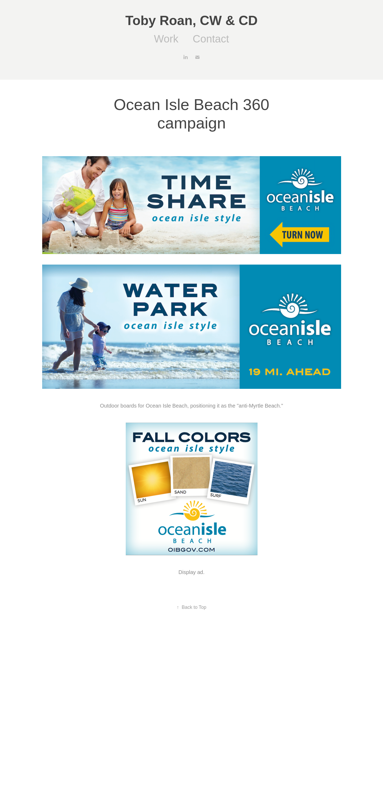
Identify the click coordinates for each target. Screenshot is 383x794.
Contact (211, 39)
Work (166, 39)
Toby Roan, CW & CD (191, 20)
